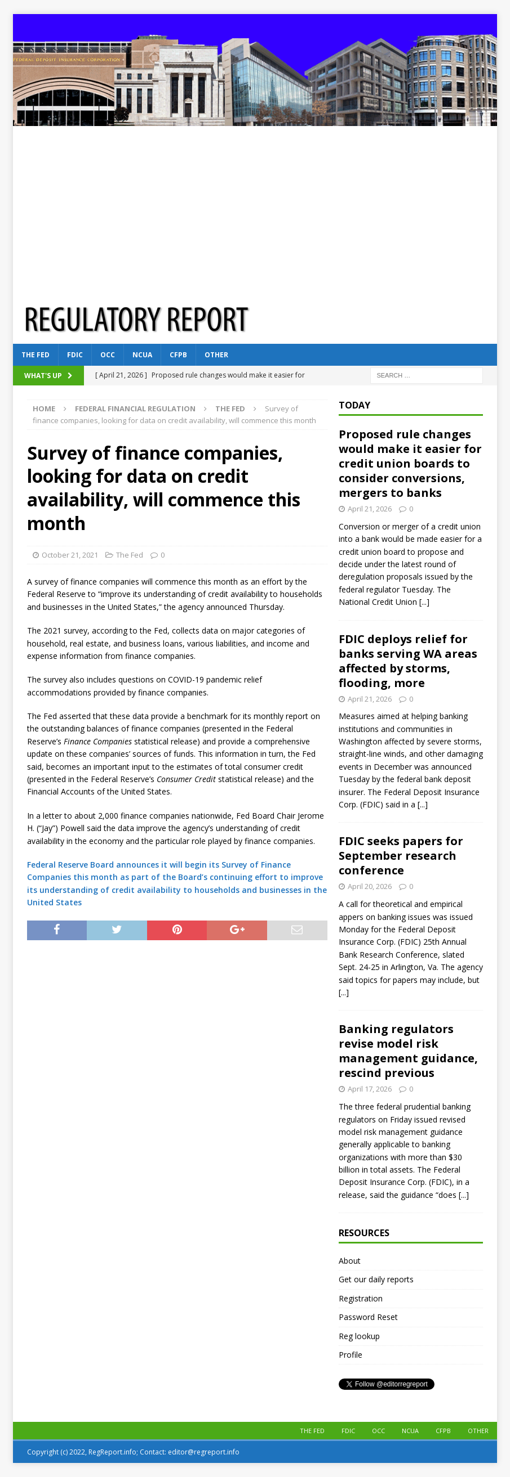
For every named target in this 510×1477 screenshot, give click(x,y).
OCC (107, 355)
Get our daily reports (376, 1279)
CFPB (178, 355)
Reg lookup (359, 1336)
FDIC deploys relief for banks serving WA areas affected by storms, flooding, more (408, 660)
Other (216, 355)
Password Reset (368, 1317)
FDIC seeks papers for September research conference (401, 855)
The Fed (35, 355)
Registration (361, 1298)
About (350, 1260)
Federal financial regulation (135, 408)
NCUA (142, 355)
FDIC (75, 355)
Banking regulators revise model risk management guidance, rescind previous (408, 1050)
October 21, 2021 (70, 555)
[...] (424, 601)
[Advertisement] (255, 210)
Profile (350, 1354)
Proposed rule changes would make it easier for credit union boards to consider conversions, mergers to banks (410, 463)
